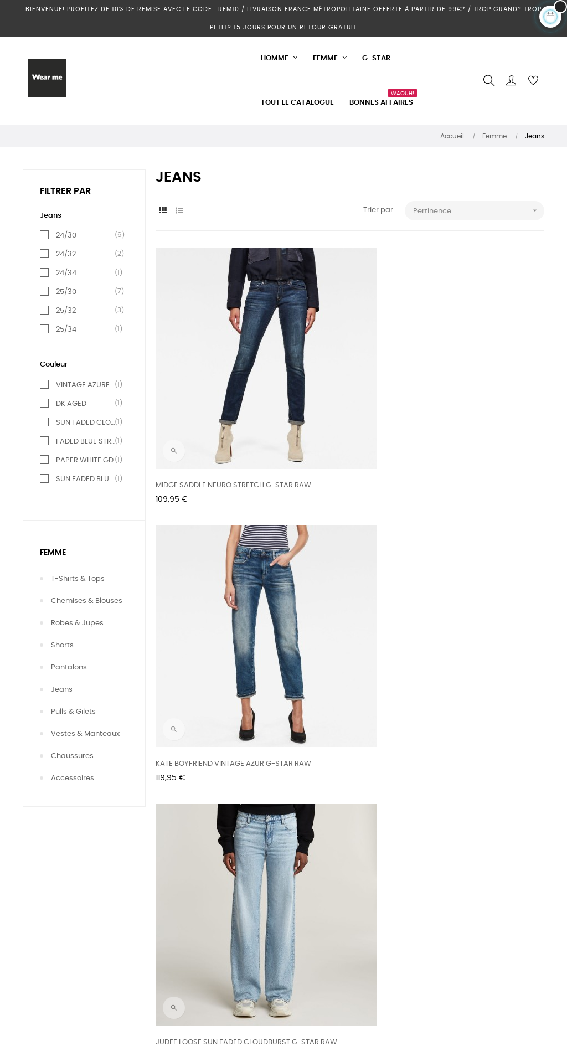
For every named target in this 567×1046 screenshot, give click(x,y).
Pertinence (478, 210)
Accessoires (72, 778)
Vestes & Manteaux (85, 734)
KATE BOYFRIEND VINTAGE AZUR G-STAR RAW (348, 388)
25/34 (86, 329)
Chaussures (72, 756)
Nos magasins (48, 942)
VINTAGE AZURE (86, 385)
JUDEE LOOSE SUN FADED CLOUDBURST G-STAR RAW (468, 388)
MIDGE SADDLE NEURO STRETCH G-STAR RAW (215, 388)
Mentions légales (230, 942)
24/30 (86, 235)
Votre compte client (58, 962)
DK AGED (86, 404)
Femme (53, 553)
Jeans (62, 689)
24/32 (86, 254)
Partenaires (220, 982)
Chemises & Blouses (86, 601)
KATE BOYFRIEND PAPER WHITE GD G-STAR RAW (346, 567)
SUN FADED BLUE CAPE (86, 479)
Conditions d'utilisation (240, 962)
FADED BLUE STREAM (86, 441)
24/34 (86, 273)
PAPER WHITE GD (86, 460)
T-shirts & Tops (78, 579)
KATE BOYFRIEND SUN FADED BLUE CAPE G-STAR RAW (479, 567)
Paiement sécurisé (233, 1002)
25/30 (86, 292)
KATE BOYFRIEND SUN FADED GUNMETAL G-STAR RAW (204, 747)
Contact (37, 922)
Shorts (62, 645)
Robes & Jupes (77, 623)
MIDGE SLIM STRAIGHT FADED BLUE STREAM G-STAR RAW (214, 567)
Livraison (215, 922)
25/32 (86, 311)
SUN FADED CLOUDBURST (86, 422)
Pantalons (69, 667)
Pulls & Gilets (73, 711)
